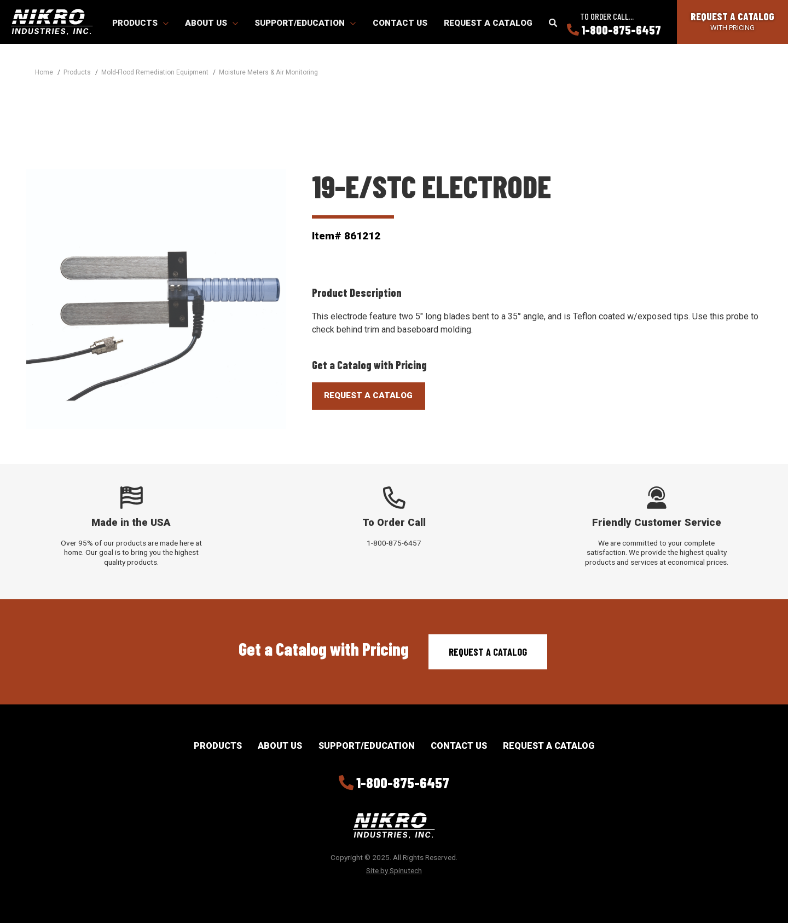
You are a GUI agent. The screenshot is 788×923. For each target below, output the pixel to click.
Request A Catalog (368, 395)
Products (140, 23)
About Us (211, 23)
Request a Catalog (488, 23)
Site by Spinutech (394, 870)
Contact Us (400, 23)
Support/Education (305, 23)
